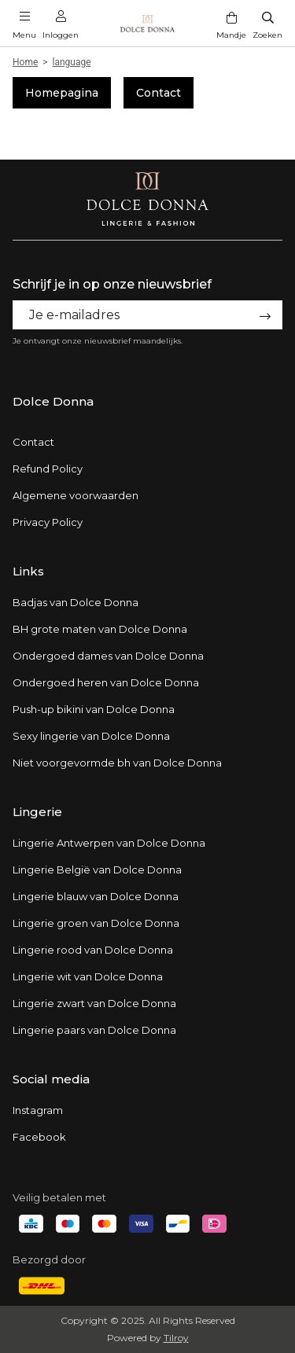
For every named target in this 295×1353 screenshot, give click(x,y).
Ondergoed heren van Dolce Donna (106, 682)
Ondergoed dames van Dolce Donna (108, 655)
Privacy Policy (48, 522)
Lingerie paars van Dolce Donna (94, 1030)
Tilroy (176, 1338)
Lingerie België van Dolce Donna (97, 869)
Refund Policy (48, 468)
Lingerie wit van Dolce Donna (88, 976)
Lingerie (37, 811)
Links (28, 571)
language (72, 62)
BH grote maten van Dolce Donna (100, 629)
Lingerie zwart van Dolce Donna (94, 1003)
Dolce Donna (53, 401)
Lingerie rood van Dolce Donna (93, 949)
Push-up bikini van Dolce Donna (94, 709)
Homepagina (61, 93)
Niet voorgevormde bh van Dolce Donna (117, 762)
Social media (51, 1079)
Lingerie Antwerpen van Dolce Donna (109, 842)
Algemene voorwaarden (75, 495)
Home (25, 62)
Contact (158, 93)
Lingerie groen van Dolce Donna (96, 923)
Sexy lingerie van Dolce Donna (91, 736)
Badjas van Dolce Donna (75, 602)
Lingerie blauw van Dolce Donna (96, 896)
